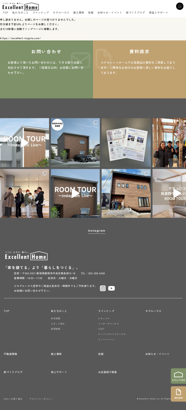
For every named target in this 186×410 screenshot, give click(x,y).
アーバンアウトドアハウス (112, 334)
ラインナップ (41, 12)
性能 (91, 12)
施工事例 (78, 12)
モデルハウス (61, 12)
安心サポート (59, 372)
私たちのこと (20, 12)
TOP (5, 12)
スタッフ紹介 (58, 323)
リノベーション (106, 339)
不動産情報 (10, 354)
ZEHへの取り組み (13, 398)
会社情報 (55, 318)
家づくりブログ (135, 12)
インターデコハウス (108, 323)
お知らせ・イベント (109, 12)
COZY (101, 328)
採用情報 (55, 328)
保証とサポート (158, 12)
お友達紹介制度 (107, 372)
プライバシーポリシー (41, 398)
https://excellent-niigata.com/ (20, 38)
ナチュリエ (104, 318)
